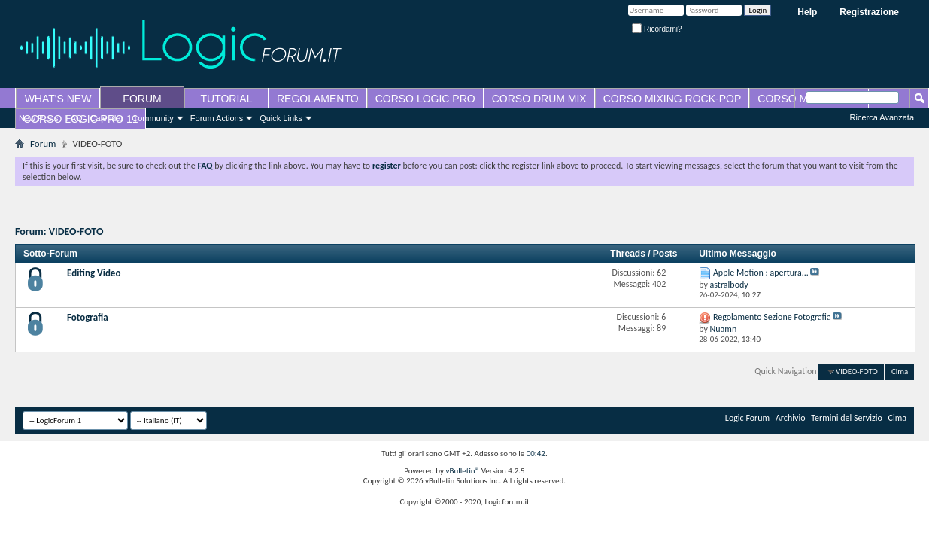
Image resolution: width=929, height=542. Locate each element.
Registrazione (869, 12)
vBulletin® (462, 471)
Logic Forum (747, 418)
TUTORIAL (227, 99)
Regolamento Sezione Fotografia (772, 317)
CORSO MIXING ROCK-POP (672, 99)
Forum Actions (216, 118)
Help (807, 12)
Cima (899, 371)
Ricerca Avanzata (882, 117)
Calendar (107, 118)
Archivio (791, 418)
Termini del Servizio (846, 418)
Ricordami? (657, 29)
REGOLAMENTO (318, 99)
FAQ (74, 118)
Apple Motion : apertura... (761, 272)
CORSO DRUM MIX (539, 99)
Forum (43, 143)
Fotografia (87, 317)
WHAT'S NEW (58, 99)
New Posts (39, 118)
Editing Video (93, 273)
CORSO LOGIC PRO (425, 99)
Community (153, 118)
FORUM (142, 99)
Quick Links (281, 118)
